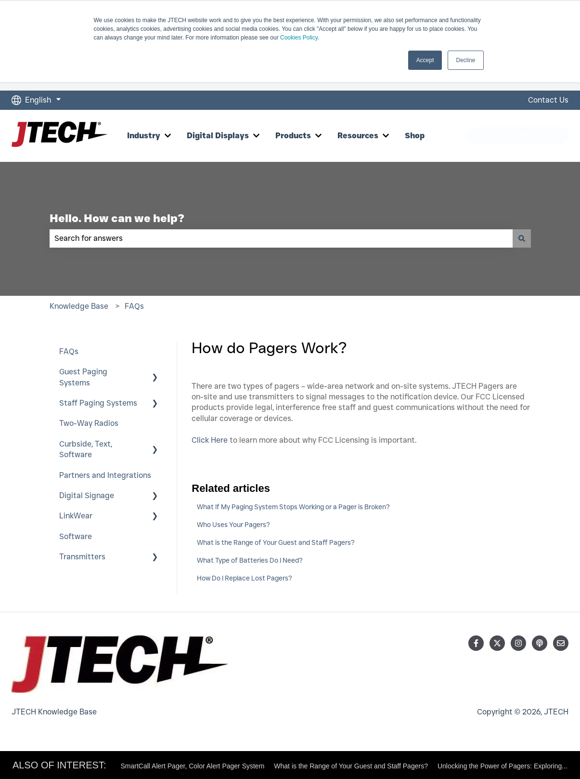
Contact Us (548, 100)
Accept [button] (425, 60)
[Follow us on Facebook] (476, 643)
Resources (357, 135)
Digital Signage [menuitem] (86, 495)
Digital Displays (218, 135)
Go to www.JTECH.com (518, 135)
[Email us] (560, 643)
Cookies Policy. (299, 37)
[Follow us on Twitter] (497, 643)
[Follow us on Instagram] (518, 643)
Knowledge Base (79, 306)
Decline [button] (465, 60)
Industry (143, 135)
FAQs (134, 306)
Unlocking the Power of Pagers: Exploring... (502, 766)
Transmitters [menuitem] (82, 556)
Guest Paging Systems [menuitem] (83, 377)
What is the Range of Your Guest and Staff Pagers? (276, 542)
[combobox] (281, 238)
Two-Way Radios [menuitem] (88, 423)
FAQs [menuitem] (68, 351)
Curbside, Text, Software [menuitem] (85, 449)
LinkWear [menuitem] (75, 515)
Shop (415, 135)
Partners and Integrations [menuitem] (105, 475)
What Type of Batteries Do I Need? (250, 560)
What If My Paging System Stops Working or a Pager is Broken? (293, 506)
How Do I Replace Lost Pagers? (244, 578)
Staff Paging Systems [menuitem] (98, 403)
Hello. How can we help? (117, 218)
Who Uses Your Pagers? (233, 524)
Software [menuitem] (75, 536)
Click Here (210, 440)
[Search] (522, 238)
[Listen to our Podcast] (539, 643)
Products (293, 135)
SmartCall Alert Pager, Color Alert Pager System (193, 766)
